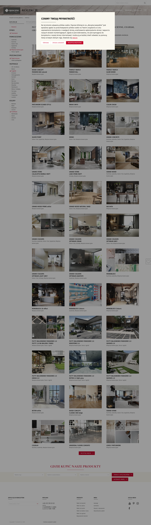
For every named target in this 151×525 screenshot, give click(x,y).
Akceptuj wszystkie (75, 42)
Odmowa (46, 42)
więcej (74, 38)
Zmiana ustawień (58, 42)
